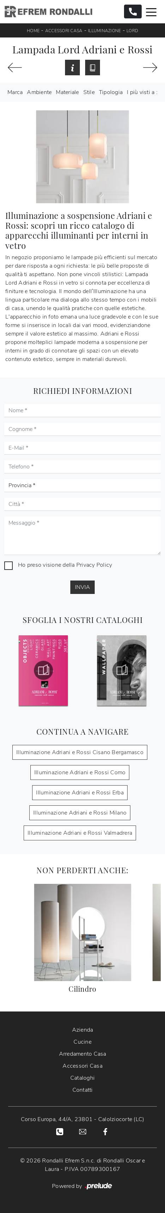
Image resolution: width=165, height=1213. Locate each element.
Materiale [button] (67, 92)
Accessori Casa (64, 31)
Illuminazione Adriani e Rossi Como (80, 772)
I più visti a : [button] (142, 92)
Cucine (82, 1042)
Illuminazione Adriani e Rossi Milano (79, 813)
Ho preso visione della (65, 565)
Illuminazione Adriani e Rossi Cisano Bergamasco (79, 752)
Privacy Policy (94, 565)
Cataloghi (82, 1078)
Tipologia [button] (111, 92)
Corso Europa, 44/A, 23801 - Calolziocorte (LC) (83, 1119)
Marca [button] (15, 92)
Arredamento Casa (82, 1054)
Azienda (82, 1030)
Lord (132, 31)
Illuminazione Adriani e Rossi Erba (80, 793)
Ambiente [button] (39, 92)
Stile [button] (89, 92)
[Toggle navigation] (151, 12)
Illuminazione (104, 31)
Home (33, 31)
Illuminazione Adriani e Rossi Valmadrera (80, 833)
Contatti (82, 1090)
